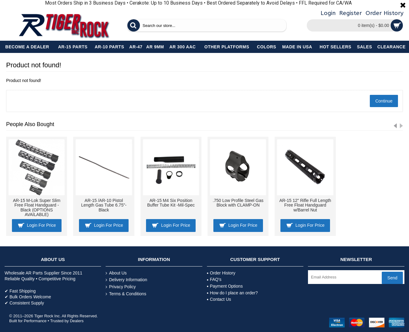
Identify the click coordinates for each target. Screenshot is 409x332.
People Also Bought (30, 124)
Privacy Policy (121, 286)
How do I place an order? (232, 292)
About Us (116, 273)
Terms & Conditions (126, 294)
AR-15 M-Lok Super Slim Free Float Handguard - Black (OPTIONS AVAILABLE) (36, 207)
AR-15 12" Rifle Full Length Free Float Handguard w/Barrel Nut (305, 205)
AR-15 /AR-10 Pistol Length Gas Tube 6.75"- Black (103, 205)
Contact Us (219, 299)
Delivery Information (126, 279)
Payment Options (225, 286)
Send (392, 277)
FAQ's (214, 279)
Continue (383, 101)
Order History (221, 272)
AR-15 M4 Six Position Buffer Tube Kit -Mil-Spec (171, 202)
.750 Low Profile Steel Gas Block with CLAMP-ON (238, 202)
